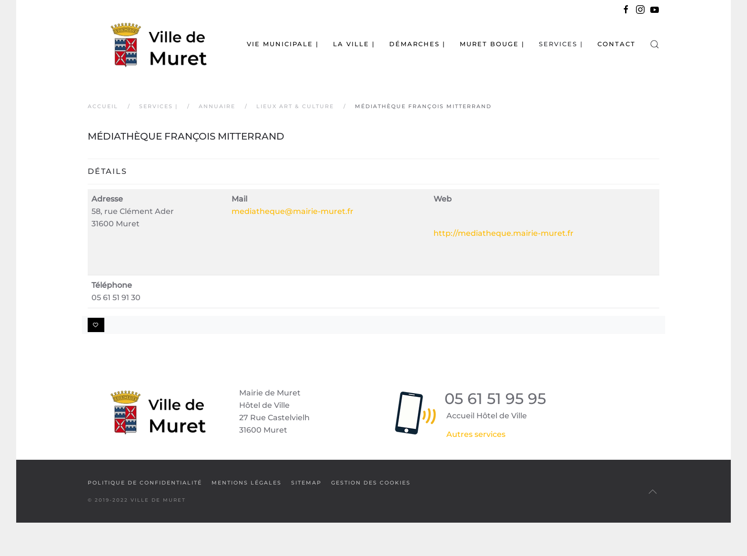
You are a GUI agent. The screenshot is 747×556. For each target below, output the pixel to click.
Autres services (475, 434)
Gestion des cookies (371, 482)
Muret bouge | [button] (492, 44)
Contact (616, 44)
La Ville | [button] (354, 44)
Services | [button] (561, 44)
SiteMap (306, 482)
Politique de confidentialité (145, 482)
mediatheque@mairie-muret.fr (292, 211)
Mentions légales (247, 482)
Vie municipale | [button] (283, 44)
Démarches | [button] (417, 44)
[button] (654, 44)
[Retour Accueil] (147, 44)
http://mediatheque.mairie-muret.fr (504, 233)
